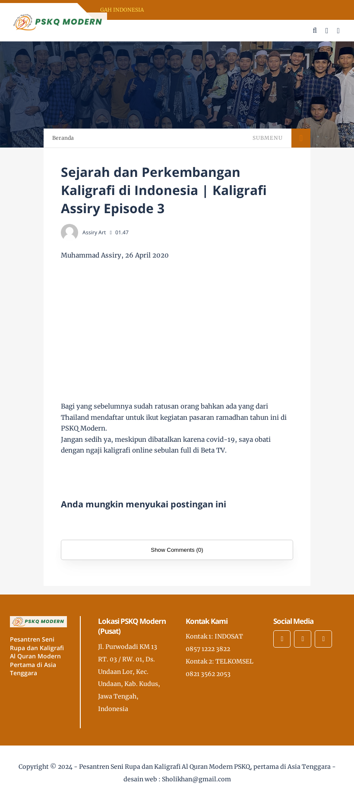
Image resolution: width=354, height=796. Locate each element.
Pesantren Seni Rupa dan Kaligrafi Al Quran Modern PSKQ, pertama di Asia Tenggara (205, 767)
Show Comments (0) (177, 550)
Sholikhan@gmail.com (196, 779)
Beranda (63, 138)
